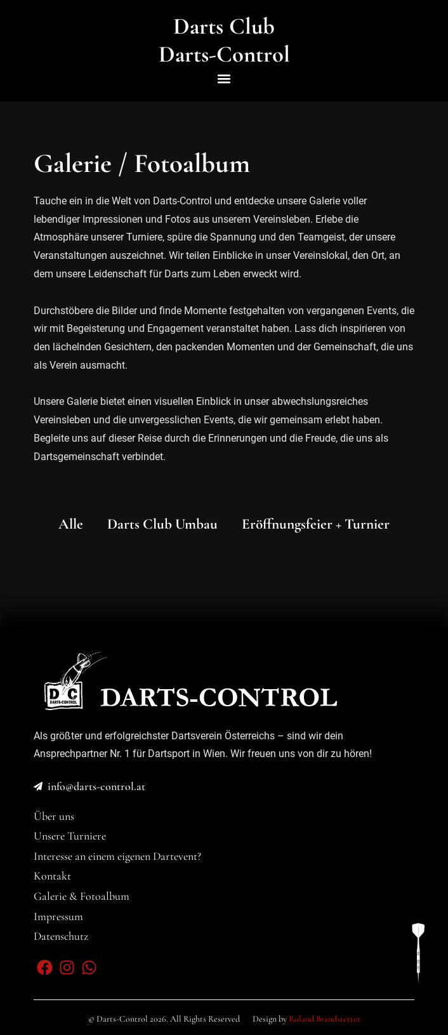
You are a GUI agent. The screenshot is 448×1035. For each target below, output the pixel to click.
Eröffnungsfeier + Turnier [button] (316, 524)
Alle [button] (70, 524)
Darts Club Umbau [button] (162, 524)
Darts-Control (224, 54)
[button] (224, 78)
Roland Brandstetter (324, 1018)
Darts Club (224, 26)
